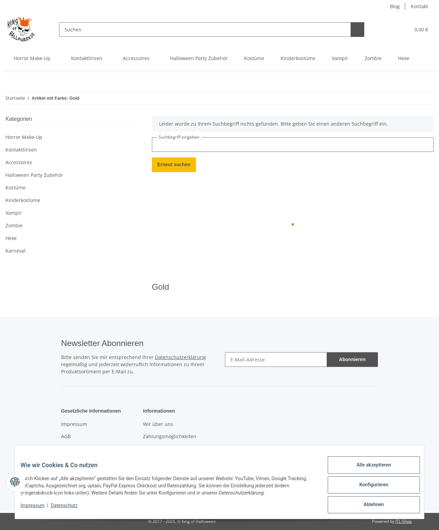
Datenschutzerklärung (180, 357)
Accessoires (18, 162)
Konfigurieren (368, 488)
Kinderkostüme (22, 200)
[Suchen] (199, 29)
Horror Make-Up (23, 137)
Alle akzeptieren (368, 470)
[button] (373, 29)
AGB (66, 436)
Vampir (13, 213)
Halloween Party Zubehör (34, 175)
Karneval (15, 250)
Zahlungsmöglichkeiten (169, 436)
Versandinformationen (169, 448)
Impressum (38, 509)
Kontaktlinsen (21, 149)
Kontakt (419, 6)
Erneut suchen (174, 164)
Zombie (14, 225)
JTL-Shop (403, 521)
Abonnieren (352, 359)
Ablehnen (368, 505)
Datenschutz (69, 509)
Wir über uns (158, 424)
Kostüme (15, 187)
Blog (395, 6)
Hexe (11, 238)
